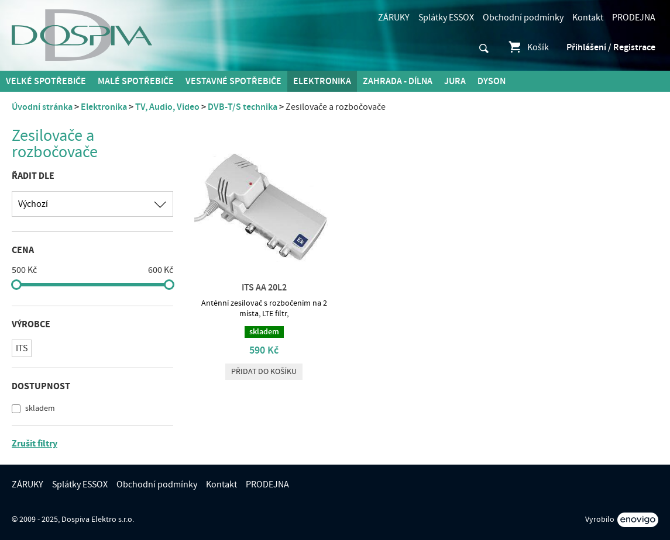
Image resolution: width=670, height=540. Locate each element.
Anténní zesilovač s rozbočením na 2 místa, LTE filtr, (264, 309)
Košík (528, 47)
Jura (455, 81)
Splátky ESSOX (446, 17)
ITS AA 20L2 (264, 287)
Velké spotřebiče (46, 81)
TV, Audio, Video (167, 107)
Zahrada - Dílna (397, 81)
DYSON (491, 81)
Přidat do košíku (264, 371)
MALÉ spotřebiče (136, 81)
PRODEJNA (633, 17)
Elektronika (322, 81)
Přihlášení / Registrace (610, 47)
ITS (22, 348)
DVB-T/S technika (242, 107)
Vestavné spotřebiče (233, 81)
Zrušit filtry (34, 443)
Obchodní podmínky (523, 17)
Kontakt (587, 17)
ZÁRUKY (394, 17)
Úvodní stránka (42, 107)
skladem (39, 408)
